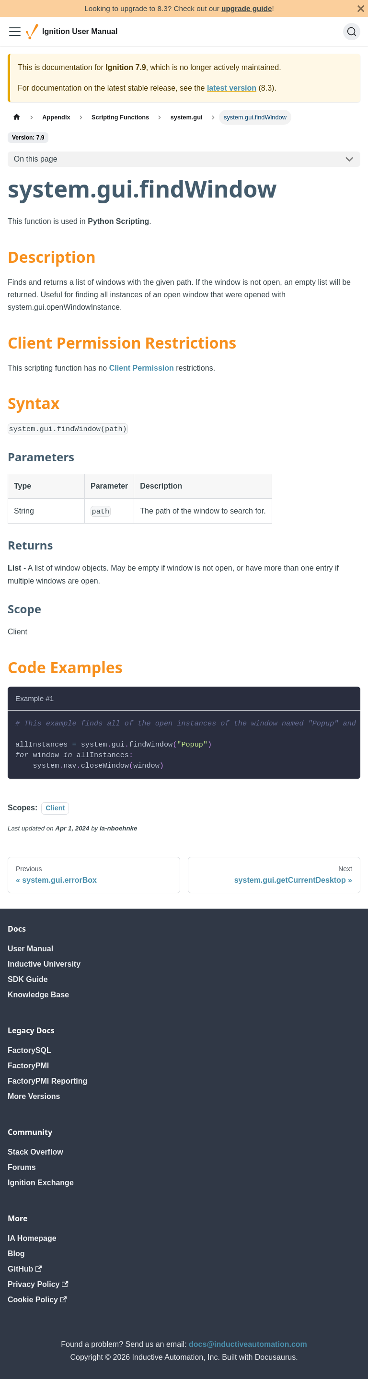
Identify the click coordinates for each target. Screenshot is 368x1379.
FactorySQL (29, 1050)
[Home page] (17, 117)
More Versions (34, 1096)
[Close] (361, 8)
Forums (22, 1167)
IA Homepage (32, 1238)
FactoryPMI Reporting (47, 1081)
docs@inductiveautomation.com (248, 1344)
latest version (231, 88)
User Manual (30, 949)
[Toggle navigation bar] (15, 31)
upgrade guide (246, 8)
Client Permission (141, 368)
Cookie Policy (37, 1300)
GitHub (25, 1269)
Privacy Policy (38, 1284)
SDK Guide (28, 979)
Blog (16, 1254)
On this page (36, 159)
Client (55, 808)
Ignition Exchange (41, 1183)
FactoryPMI (28, 1066)
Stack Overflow (35, 1152)
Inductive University (44, 964)
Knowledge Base (38, 995)
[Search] (351, 31)
